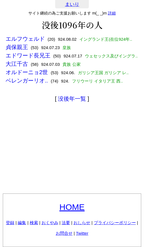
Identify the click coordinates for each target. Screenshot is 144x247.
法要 (66, 222)
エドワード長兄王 (28, 55)
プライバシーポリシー (115, 222)
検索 (34, 222)
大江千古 (17, 64)
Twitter (82, 233)
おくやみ (49, 222)
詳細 (112, 13)
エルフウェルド (25, 39)
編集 (22, 222)
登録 (10, 222)
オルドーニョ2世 (27, 72)
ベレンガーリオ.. (27, 81)
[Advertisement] (72, 149)
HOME (72, 207)
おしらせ (81, 222)
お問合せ (64, 233)
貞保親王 (17, 47)
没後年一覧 (72, 99)
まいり (72, 4)
